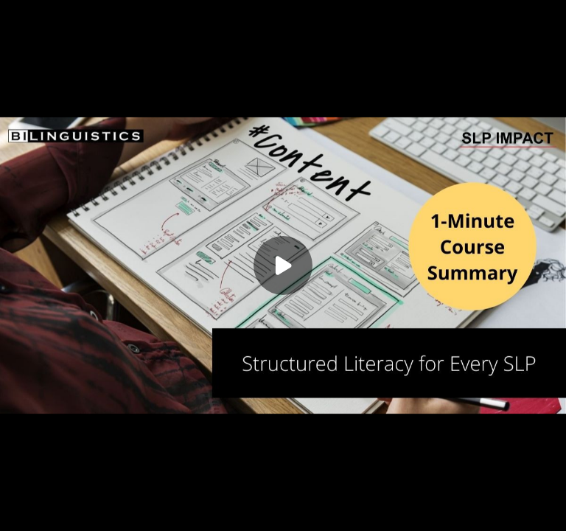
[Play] (283, 265)
